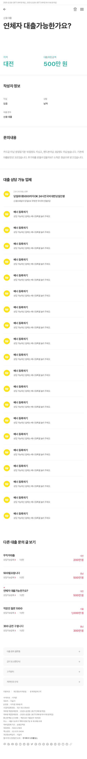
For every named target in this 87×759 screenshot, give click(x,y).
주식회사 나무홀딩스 (30, 738)
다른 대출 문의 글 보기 (19, 542)
